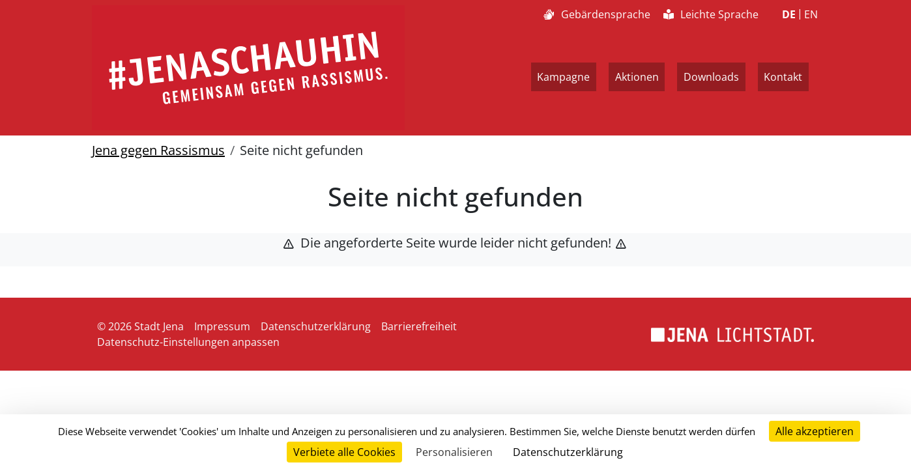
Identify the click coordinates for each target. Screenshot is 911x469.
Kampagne (563, 77)
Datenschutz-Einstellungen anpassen (188, 342)
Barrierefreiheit (419, 326)
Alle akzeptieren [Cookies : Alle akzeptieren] (814, 431)
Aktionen (637, 77)
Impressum (222, 326)
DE (789, 14)
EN (811, 14)
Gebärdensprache (596, 14)
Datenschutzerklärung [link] (568, 452)
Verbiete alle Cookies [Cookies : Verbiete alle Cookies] (344, 452)
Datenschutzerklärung (316, 326)
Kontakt (783, 77)
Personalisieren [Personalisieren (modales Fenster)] (454, 452)
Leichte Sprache (711, 14)
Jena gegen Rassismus (158, 150)
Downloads (711, 77)
